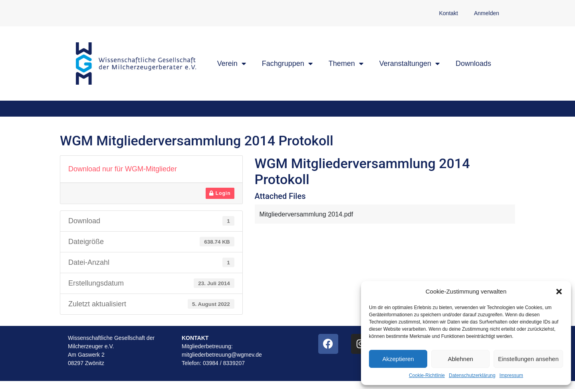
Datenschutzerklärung (472, 375)
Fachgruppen (287, 63)
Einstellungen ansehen (528, 358)
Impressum (511, 375)
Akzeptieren (398, 358)
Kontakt (448, 13)
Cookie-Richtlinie (427, 375)
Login (220, 193)
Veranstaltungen (409, 63)
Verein (231, 63)
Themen (346, 63)
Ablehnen (460, 358)
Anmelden (486, 13)
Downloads (473, 63)
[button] (559, 292)
